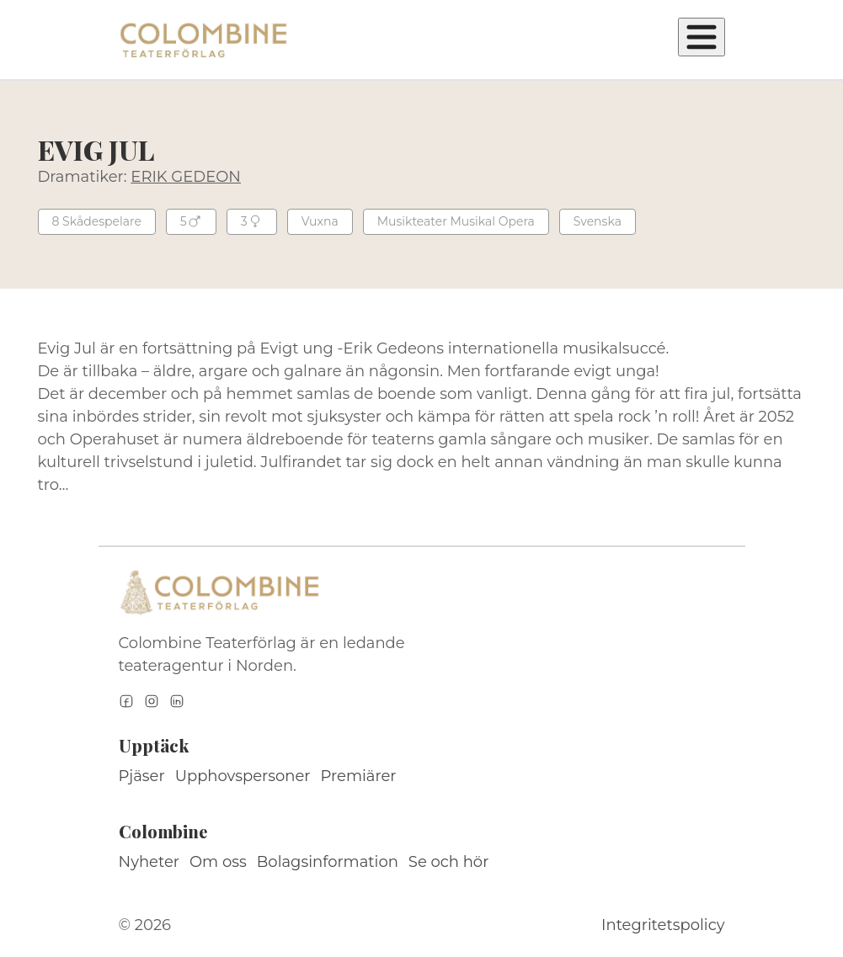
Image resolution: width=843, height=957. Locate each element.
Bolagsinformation (327, 862)
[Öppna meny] (701, 37)
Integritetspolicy (662, 925)
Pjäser (142, 776)
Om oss (218, 862)
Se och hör (448, 862)
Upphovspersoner (243, 776)
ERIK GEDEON (186, 176)
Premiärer (359, 776)
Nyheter (149, 862)
